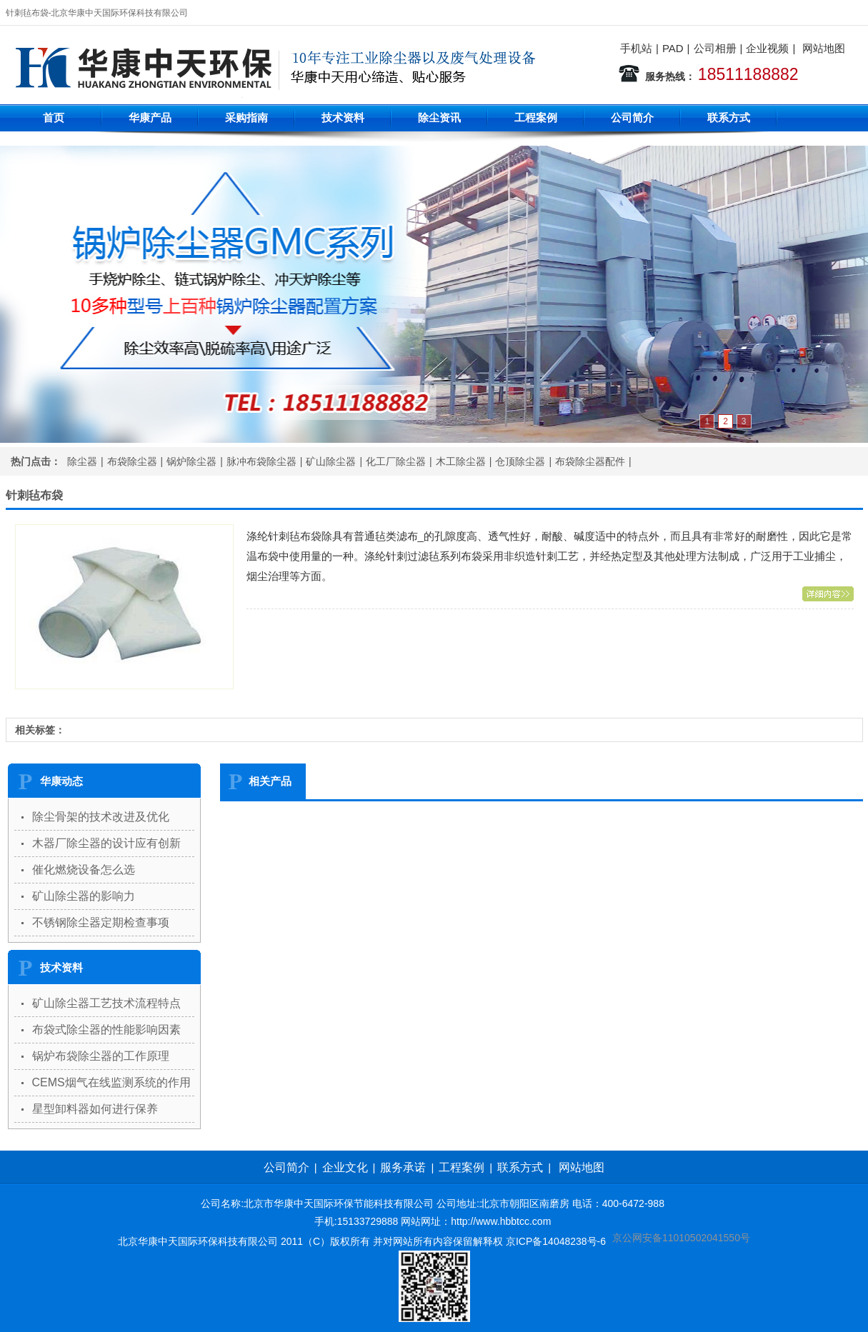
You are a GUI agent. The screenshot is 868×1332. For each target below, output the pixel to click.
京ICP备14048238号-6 (556, 1241)
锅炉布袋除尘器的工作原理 (100, 1056)
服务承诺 (403, 1167)
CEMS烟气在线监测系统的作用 (111, 1082)
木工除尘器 (461, 461)
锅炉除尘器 (191, 461)
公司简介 (632, 117)
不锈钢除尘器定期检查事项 (100, 922)
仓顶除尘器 (520, 461)
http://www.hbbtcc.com (501, 1221)
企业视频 (767, 48)
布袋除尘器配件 (590, 461)
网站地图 (823, 48)
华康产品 (150, 117)
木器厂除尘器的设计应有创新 (106, 843)
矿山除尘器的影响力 (83, 896)
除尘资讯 (439, 117)
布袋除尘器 (132, 461)
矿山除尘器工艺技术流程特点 (106, 1003)
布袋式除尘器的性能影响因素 (106, 1029)
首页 (53, 117)
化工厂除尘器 (396, 461)
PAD (673, 48)
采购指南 (246, 117)
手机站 (636, 48)
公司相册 (715, 48)
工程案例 (535, 117)
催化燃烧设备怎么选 (83, 869)
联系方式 (728, 117)
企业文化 (345, 1167)
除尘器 (82, 461)
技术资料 (342, 117)
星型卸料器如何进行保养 (95, 1109)
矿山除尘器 (331, 461)
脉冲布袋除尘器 (261, 461)
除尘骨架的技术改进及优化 (100, 817)
